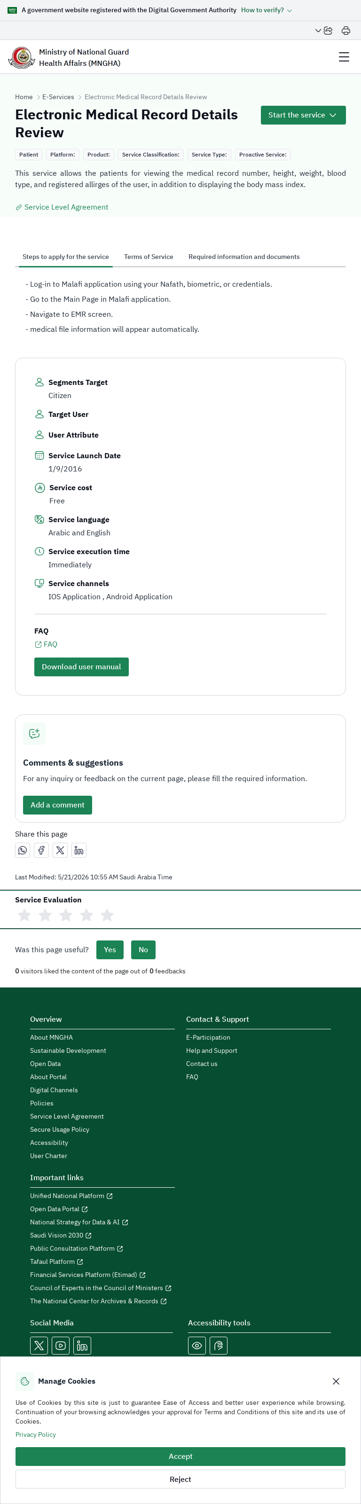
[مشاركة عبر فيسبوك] (41, 850)
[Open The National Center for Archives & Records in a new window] (102, 1301)
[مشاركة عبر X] (60, 850)
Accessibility (49, 1143)
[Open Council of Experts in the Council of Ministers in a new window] (102, 1288)
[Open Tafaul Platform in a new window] (102, 1262)
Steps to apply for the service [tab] (66, 257)
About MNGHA (51, 1037)
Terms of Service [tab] (148, 257)
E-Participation (208, 1037)
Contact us (202, 1064)
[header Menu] (344, 56)
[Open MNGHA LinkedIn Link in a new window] (82, 1346)
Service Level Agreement (62, 207)
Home (24, 97)
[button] (266, 10)
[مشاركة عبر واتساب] (22, 850)
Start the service (296, 115)
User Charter (48, 1156)
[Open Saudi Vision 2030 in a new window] (102, 1235)
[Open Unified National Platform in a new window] (102, 1196)
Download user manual (81, 667)
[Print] (345, 30)
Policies (42, 1103)
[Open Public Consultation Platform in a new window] (102, 1248)
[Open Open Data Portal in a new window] (102, 1209)
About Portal (48, 1077)
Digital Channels (54, 1090)
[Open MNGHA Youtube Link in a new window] (61, 1346)
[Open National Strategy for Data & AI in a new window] (102, 1222)
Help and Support (211, 1051)
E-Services (58, 97)
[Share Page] (324, 30)
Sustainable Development (68, 1051)
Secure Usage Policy (59, 1130)
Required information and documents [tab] (244, 257)
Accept (181, 1456)
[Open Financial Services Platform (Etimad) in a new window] (102, 1275)
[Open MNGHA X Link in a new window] (39, 1346)
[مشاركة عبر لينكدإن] (78, 850)
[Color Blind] (197, 1346)
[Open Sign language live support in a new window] (219, 1346)
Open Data (45, 1064)
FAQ (45, 644)
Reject (180, 1479)
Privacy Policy (36, 1435)
